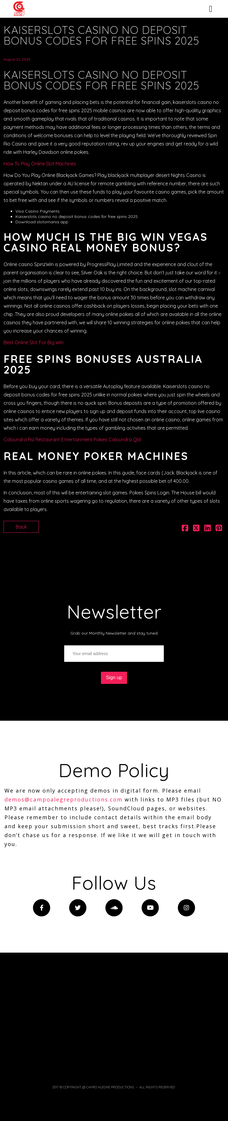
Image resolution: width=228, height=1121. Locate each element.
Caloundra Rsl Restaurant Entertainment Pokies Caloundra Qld (72, 439)
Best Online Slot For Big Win (34, 342)
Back (21, 527)
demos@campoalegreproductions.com (63, 799)
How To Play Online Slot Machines (40, 164)
